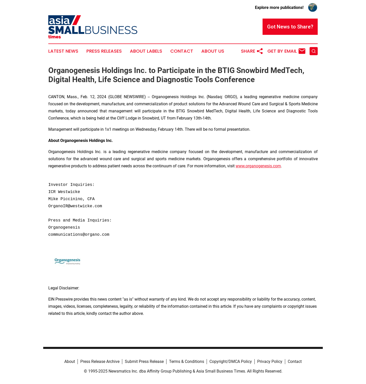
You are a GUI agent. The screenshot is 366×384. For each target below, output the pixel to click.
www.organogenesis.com (258, 166)
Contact (181, 51)
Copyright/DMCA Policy (230, 361)
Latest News (63, 51)
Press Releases (104, 51)
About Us (212, 51)
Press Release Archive (99, 361)
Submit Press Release (144, 361)
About (69, 361)
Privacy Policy (269, 361)
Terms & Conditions (186, 361)
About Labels (146, 51)
